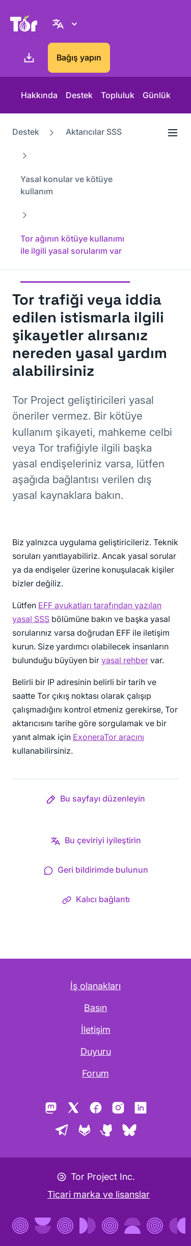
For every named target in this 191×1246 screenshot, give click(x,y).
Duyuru (95, 1051)
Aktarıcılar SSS (94, 132)
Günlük (157, 95)
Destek (79, 95)
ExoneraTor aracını (108, 737)
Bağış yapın (79, 57)
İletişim (96, 1029)
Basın (95, 1007)
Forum (95, 1073)
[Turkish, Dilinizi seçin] (66, 23)
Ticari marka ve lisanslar (98, 1194)
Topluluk (117, 95)
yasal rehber (124, 660)
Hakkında (39, 95)
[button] (95, 800)
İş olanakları (95, 986)
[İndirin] (27, 58)
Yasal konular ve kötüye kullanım (66, 185)
